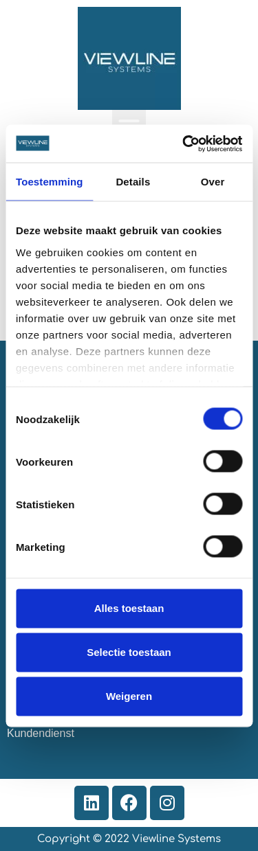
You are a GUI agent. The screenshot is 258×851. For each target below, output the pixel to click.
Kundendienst (40, 733)
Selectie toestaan (129, 652)
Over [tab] (213, 182)
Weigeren (129, 696)
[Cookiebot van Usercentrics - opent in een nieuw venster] (183, 143)
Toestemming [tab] (49, 182)
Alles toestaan (129, 608)
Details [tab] (133, 182)
